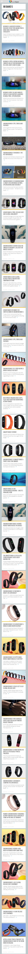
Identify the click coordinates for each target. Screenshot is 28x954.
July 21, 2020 (10, 602)
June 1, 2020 (10, 921)
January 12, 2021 (11, 289)
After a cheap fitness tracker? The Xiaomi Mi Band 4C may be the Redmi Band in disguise (13, 941)
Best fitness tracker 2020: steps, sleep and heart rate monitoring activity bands (13, 400)
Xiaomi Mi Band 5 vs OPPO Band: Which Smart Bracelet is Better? (12, 658)
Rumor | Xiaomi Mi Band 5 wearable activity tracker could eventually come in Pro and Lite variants (13, 816)
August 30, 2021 (11, 41)
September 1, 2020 (12, 501)
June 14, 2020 (11, 893)
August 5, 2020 (11, 568)
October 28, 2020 (11, 441)
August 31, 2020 (11, 534)
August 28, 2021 (11, 74)
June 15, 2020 (11, 859)
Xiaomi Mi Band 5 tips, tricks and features (13, 340)
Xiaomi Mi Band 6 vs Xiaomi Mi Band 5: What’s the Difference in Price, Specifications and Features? (13, 183)
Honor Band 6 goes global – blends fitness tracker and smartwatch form (12, 279)
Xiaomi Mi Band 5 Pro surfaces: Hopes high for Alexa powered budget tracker (12, 720)
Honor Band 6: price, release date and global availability (13, 213)
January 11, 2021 (11, 321)
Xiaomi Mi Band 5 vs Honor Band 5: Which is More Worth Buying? (13, 625)
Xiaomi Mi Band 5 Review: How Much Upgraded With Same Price (13, 849)
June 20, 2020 (11, 792)
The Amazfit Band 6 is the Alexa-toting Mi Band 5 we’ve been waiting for (12, 557)
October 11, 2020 (11, 470)
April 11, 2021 (11, 163)
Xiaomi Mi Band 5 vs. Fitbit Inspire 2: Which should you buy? (13, 369)
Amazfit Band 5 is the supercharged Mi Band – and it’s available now (13, 490)
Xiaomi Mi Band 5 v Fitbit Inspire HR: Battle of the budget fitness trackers (13, 751)
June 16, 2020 (11, 826)
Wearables (5, 41)
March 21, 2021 (11, 258)
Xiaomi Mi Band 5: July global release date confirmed (12, 883)
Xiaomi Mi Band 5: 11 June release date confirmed (12, 912)
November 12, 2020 (12, 379)
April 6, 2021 (10, 194)
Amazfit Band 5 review (9, 432)
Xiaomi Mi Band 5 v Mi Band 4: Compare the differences (11, 782)
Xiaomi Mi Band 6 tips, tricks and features (13, 124)
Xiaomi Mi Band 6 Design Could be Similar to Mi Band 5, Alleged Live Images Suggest (13, 247)
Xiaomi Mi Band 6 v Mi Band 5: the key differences (13, 154)
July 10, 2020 (10, 697)
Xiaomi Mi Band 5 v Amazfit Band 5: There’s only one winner (13, 460)
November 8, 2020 (11, 412)
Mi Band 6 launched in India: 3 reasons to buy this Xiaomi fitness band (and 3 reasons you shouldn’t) (13, 29)
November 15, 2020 (12, 350)
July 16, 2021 (10, 134)
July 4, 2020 (10, 731)
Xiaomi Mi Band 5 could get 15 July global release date (13, 687)
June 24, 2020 (11, 762)
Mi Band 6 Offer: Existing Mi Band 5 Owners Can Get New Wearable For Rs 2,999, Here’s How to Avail (13, 63)
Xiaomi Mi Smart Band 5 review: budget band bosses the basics (12, 525)
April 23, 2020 (11, 952)
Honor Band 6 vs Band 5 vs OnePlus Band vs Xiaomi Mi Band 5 (13, 311)
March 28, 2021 (11, 223)
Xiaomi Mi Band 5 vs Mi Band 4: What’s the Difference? (12, 592)
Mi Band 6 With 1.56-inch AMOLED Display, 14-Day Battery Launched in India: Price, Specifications (13, 94)
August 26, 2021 (11, 105)
